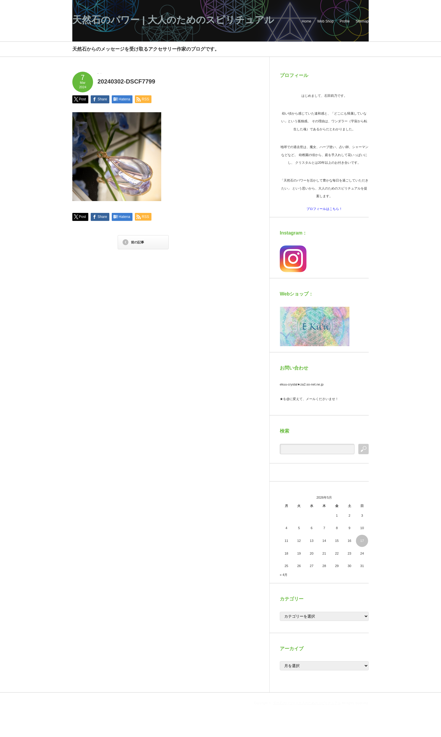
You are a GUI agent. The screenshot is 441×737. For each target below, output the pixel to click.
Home (306, 21)
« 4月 (283, 575)
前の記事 (137, 242)
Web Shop (325, 21)
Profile (345, 21)
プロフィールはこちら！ (324, 209)
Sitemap (362, 21)
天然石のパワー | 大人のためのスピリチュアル (173, 20)
